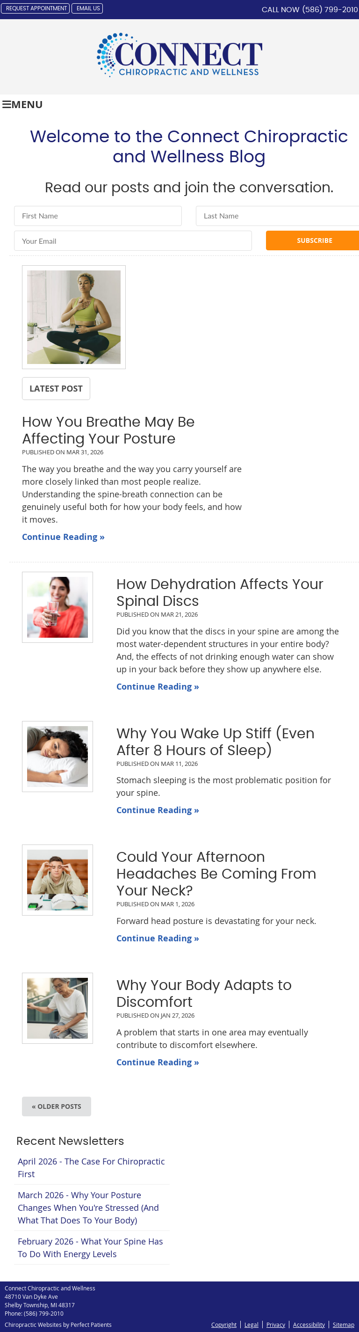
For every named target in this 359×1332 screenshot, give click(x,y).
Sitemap (343, 1324)
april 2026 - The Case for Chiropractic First (91, 1167)
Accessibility (309, 1324)
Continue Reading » (63, 537)
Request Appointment (36, 8)
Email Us (88, 8)
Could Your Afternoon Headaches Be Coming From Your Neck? (216, 874)
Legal (251, 1324)
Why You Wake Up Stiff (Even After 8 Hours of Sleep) (215, 742)
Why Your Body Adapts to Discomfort (204, 994)
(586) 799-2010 (330, 10)
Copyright (224, 1324)
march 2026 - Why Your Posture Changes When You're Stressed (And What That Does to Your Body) (88, 1207)
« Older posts (56, 1106)
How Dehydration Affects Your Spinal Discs (219, 593)
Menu (22, 104)
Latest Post (56, 388)
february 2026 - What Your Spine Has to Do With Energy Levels (90, 1247)
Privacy (275, 1324)
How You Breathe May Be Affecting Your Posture (108, 430)
